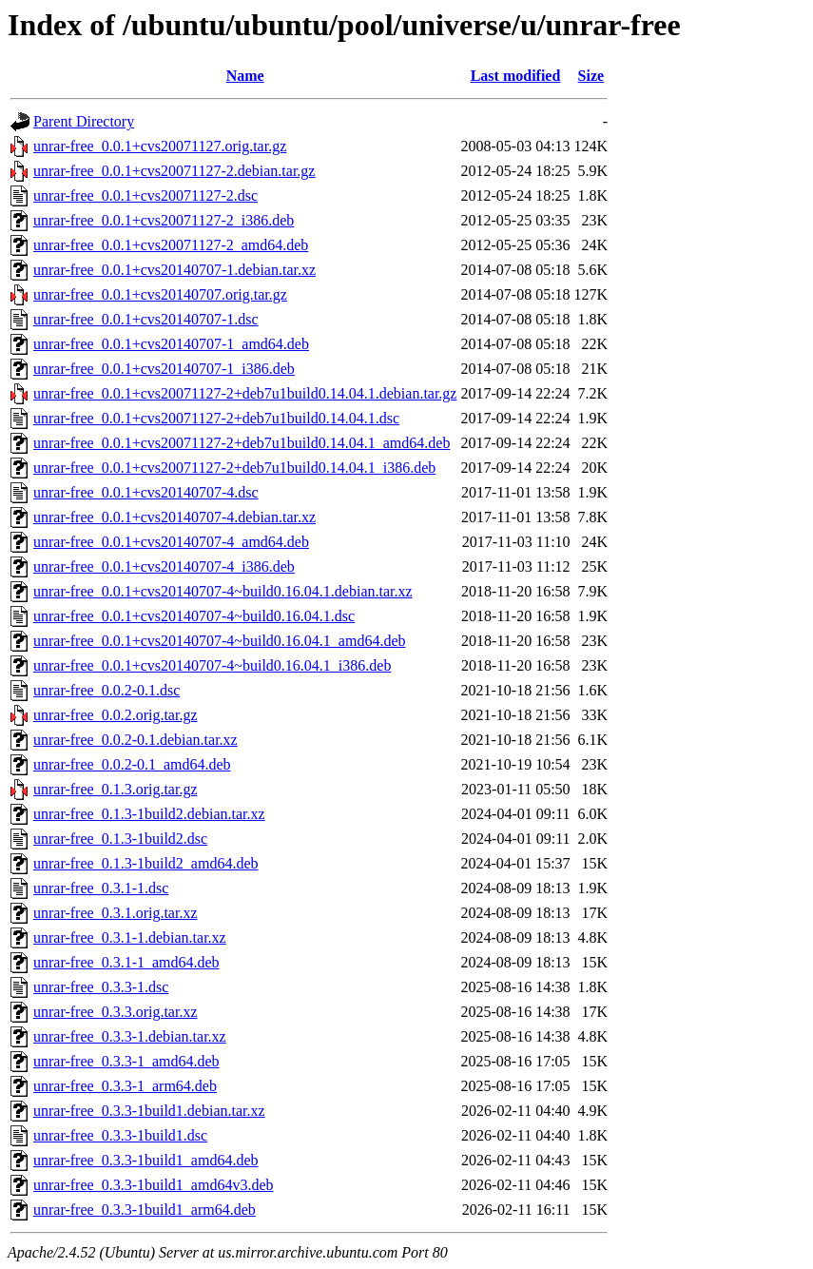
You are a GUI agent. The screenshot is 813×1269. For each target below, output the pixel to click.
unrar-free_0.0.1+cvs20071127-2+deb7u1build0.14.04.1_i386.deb (234, 467)
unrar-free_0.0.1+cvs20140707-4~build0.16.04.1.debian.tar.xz (223, 591)
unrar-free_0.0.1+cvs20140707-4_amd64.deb (171, 542)
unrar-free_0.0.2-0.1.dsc (106, 690)
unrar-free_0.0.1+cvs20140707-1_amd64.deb (171, 344)
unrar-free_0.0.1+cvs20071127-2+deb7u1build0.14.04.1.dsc (216, 418)
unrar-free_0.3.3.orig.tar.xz (115, 1012)
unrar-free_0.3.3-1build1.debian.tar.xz (149, 1111)
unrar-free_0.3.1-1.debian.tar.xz (129, 937)
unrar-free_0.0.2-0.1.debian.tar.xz (135, 740)
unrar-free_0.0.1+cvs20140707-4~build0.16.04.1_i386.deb (212, 665)
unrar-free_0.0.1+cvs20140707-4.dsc (146, 492)
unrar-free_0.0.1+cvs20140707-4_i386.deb (164, 566)
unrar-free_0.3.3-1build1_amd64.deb (146, 1160)
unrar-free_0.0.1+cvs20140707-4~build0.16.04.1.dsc (194, 616)
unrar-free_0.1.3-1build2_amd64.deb (146, 863)
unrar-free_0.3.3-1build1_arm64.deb (144, 1209)
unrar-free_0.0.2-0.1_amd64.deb (132, 764)
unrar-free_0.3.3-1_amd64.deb (126, 1061)
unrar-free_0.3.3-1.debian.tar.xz (129, 1036)
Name (245, 76)
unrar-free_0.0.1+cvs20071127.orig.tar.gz (159, 146)
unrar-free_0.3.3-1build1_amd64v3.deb (153, 1185)
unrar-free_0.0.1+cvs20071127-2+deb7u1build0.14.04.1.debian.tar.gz (244, 393)
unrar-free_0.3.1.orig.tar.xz (115, 913)
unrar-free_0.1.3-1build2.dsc (120, 838)
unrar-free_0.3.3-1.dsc (100, 987)
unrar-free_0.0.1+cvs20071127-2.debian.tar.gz (174, 171)
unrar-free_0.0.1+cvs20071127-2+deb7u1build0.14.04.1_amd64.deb (241, 443)
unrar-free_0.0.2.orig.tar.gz (115, 715)
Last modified (516, 76)
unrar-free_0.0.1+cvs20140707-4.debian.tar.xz (174, 517)
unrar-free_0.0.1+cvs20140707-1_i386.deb (164, 369)
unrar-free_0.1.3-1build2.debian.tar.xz (149, 814)
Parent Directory (83, 121)
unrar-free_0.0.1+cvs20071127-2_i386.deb (163, 220)
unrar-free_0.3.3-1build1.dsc (120, 1135)
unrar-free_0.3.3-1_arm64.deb (125, 1086)
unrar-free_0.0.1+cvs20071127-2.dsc (145, 195)
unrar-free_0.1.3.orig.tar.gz (115, 789)
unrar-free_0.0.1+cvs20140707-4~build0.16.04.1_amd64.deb (219, 641)
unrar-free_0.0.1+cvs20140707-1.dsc (146, 319)
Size (591, 76)
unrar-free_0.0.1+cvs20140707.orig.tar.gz (160, 294)
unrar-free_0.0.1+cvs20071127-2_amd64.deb (170, 245)
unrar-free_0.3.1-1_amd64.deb (126, 962)
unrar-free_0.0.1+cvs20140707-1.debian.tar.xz (174, 270)
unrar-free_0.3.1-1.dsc (100, 888)
